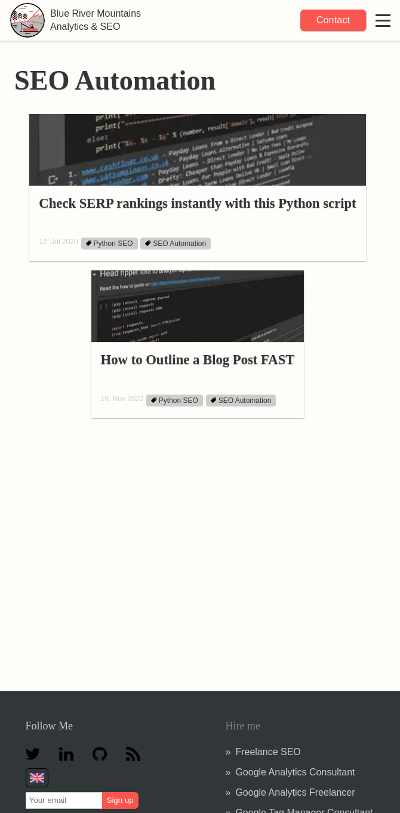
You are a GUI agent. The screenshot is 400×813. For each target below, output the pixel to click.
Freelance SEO (267, 752)
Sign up (120, 800)
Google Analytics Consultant (295, 772)
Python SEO (109, 243)
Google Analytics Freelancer (295, 792)
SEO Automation (175, 243)
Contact (333, 20)
